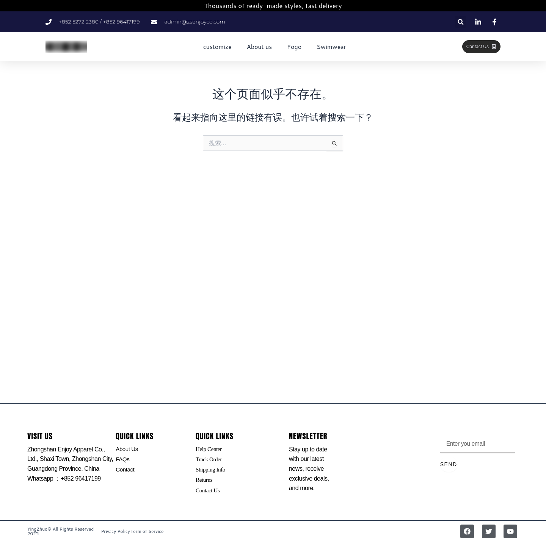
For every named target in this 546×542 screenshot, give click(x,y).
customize (217, 46)
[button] (460, 22)
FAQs (123, 460)
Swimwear (331, 46)
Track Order (209, 460)
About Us (127, 449)
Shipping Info (211, 471)
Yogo (294, 46)
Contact (125, 471)
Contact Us (208, 492)
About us (259, 46)
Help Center (209, 449)
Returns (204, 482)
